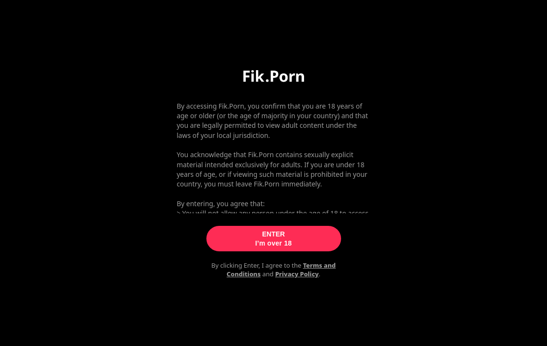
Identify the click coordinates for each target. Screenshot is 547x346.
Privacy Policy (297, 274)
